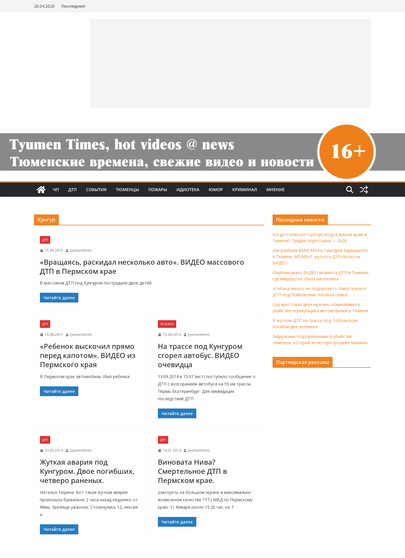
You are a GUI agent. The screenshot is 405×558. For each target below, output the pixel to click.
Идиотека (187, 189)
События (96, 189)
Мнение (275, 189)
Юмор (216, 189)
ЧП (56, 189)
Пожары (157, 189)
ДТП (72, 189)
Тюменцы (127, 189)
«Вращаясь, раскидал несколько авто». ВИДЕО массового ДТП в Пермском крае (142, 266)
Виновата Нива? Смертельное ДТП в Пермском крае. (192, 471)
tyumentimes (81, 250)
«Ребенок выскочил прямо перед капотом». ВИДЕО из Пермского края (87, 355)
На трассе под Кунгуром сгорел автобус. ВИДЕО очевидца (200, 355)
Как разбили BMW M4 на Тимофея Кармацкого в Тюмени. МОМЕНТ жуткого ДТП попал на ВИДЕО (320, 257)
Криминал (244, 189)
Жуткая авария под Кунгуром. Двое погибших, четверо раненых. (87, 471)
